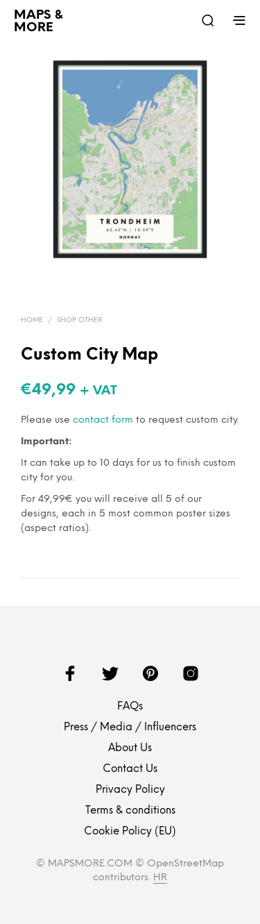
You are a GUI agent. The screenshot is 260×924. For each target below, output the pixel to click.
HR (160, 878)
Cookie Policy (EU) (130, 831)
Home (32, 320)
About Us (130, 748)
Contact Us (130, 769)
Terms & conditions (130, 810)
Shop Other (79, 320)
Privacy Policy (130, 790)
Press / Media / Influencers (130, 727)
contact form (103, 420)
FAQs (130, 706)
